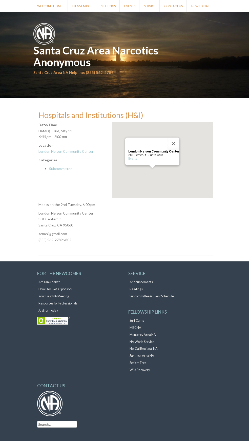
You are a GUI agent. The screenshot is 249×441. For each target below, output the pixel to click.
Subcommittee (60, 168)
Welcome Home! (50, 6)
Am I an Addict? (49, 282)
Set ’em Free (138, 363)
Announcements (141, 282)
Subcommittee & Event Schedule (152, 296)
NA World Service (142, 342)
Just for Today (48, 310)
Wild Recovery (140, 370)
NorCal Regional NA (144, 349)
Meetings (108, 6)
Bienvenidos (82, 6)
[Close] (173, 144)
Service (150, 6)
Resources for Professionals (57, 303)
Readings (136, 289)
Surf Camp (137, 320)
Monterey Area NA (143, 335)
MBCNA (135, 328)
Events (129, 6)
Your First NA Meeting (53, 296)
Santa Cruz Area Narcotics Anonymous (95, 56)
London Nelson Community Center (65, 151)
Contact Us (173, 6)
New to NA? (200, 6)
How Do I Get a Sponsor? (55, 289)
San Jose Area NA (142, 356)
